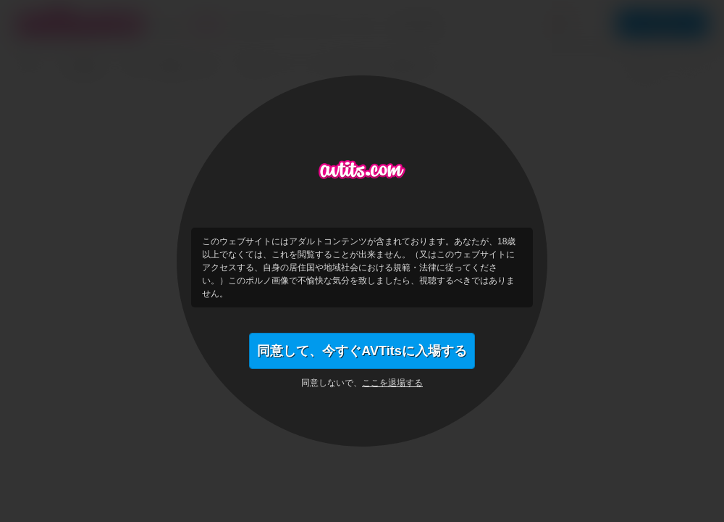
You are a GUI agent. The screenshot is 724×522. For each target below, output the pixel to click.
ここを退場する (392, 383)
